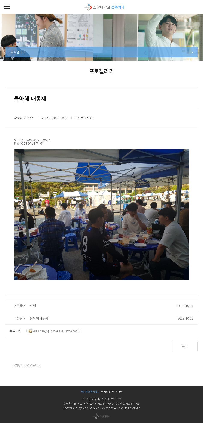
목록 (185, 346)
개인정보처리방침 (90, 391)
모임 (33, 305)
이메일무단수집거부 (111, 391)
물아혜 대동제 (39, 318)
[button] (7, 7)
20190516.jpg (39, 331)
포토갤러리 (18, 52)
